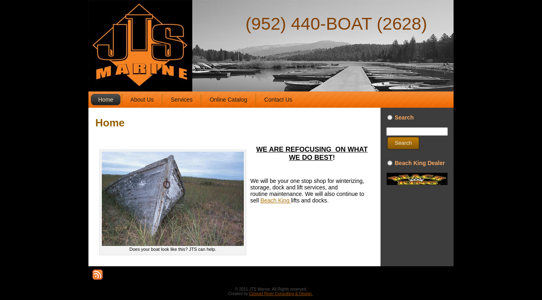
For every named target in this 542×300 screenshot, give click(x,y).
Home (110, 123)
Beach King (275, 200)
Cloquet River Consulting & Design (281, 293)
